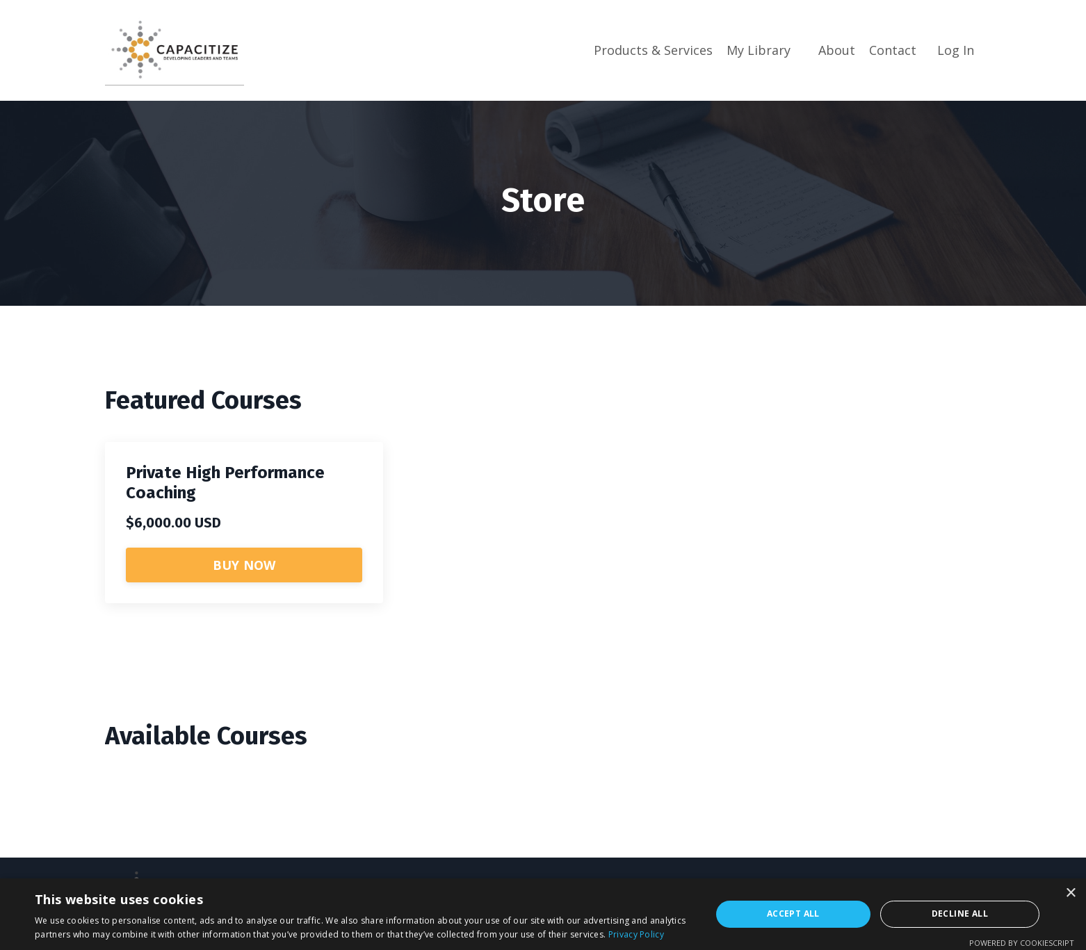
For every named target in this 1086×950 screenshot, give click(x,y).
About (836, 50)
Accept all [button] (793, 913)
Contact (892, 50)
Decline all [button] (960, 913)
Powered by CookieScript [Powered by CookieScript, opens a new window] (1021, 942)
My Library (759, 50)
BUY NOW (244, 565)
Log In (955, 50)
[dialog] (543, 914)
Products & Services (653, 50)
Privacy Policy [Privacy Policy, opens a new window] (636, 934)
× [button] (1070, 893)
